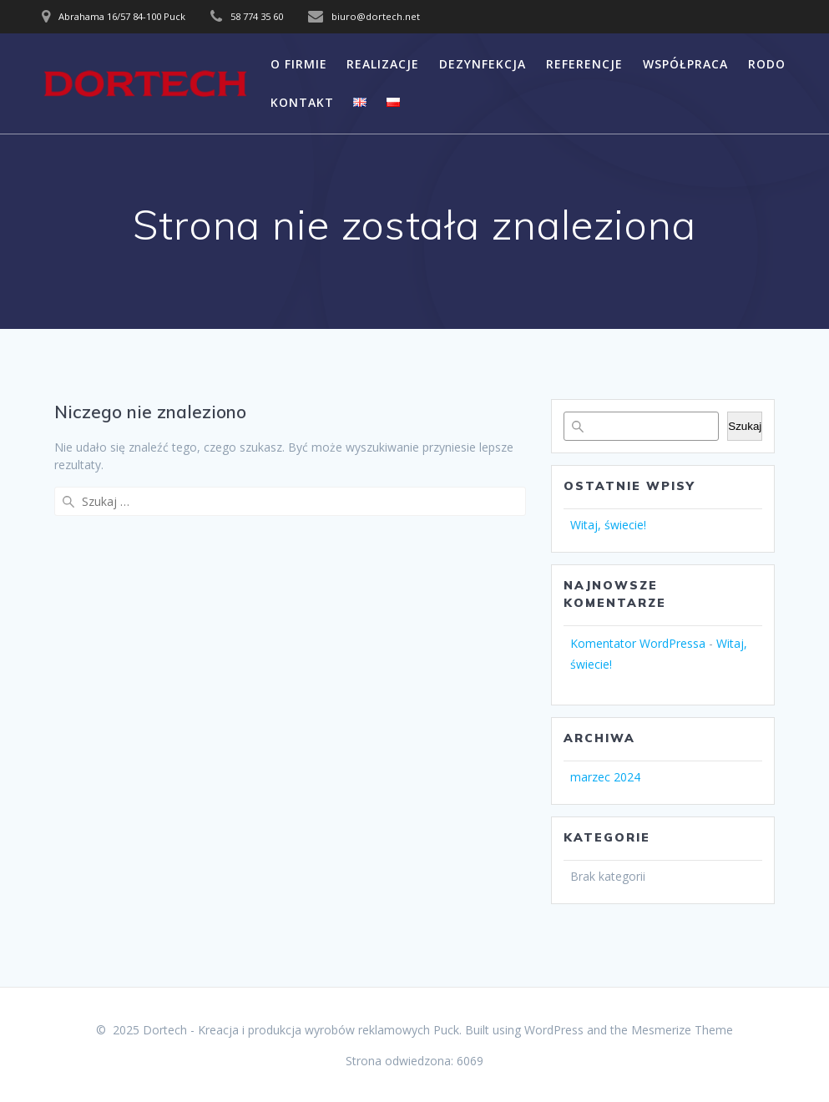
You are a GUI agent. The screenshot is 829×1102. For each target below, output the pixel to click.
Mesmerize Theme (682, 1030)
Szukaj (744, 426)
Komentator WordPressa (637, 643)
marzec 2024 (605, 777)
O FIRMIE (298, 64)
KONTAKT (302, 102)
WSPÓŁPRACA (685, 64)
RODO (767, 64)
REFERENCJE (584, 64)
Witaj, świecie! (608, 525)
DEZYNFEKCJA (482, 64)
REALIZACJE (382, 64)
